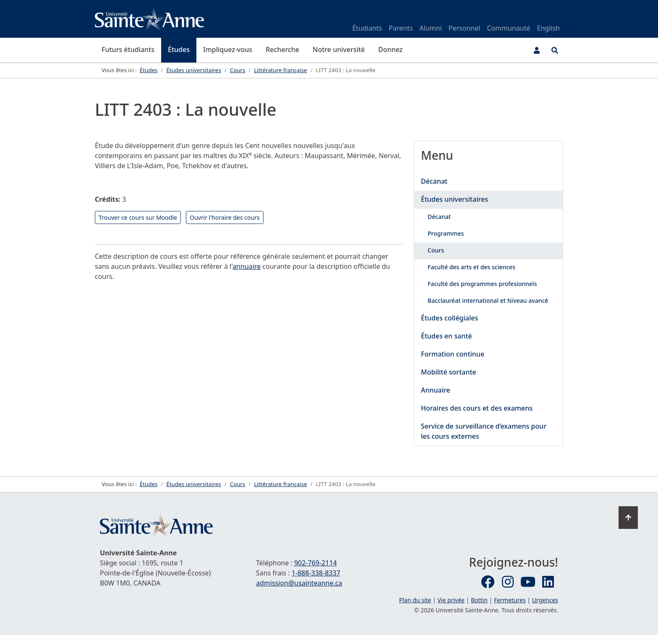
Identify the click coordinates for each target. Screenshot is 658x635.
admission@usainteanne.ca (299, 583)
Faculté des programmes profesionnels (482, 284)
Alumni (431, 28)
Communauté (508, 28)
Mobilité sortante (448, 372)
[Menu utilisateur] (537, 50)
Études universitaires (454, 199)
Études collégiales (449, 318)
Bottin (479, 600)
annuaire (246, 266)
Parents (401, 28)
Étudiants (367, 28)
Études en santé (446, 336)
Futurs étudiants (128, 49)
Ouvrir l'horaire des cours (225, 217)
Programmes (446, 233)
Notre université (339, 49)
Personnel (464, 28)
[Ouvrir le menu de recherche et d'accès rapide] (554, 50)
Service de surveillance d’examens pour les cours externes (483, 431)
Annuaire (435, 390)
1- (316, 573)
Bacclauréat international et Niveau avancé (488, 300)
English (548, 28)
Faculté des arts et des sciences (471, 267)
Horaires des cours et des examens (477, 408)
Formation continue (452, 354)
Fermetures (510, 600)
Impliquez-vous (227, 49)
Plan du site (415, 600)
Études (179, 49)
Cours (436, 250)
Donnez (390, 49)
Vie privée (450, 600)
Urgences (545, 600)
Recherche (282, 49)
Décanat (434, 181)
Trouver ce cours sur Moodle (138, 217)
